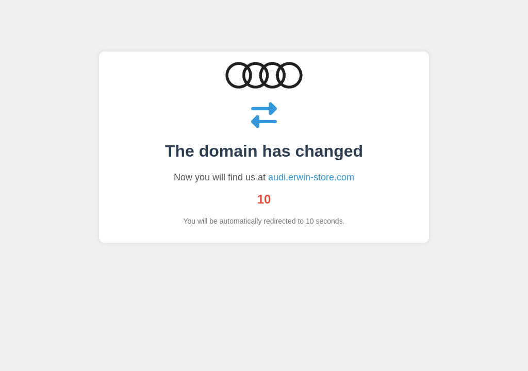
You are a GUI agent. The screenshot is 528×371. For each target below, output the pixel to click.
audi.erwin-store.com (311, 177)
